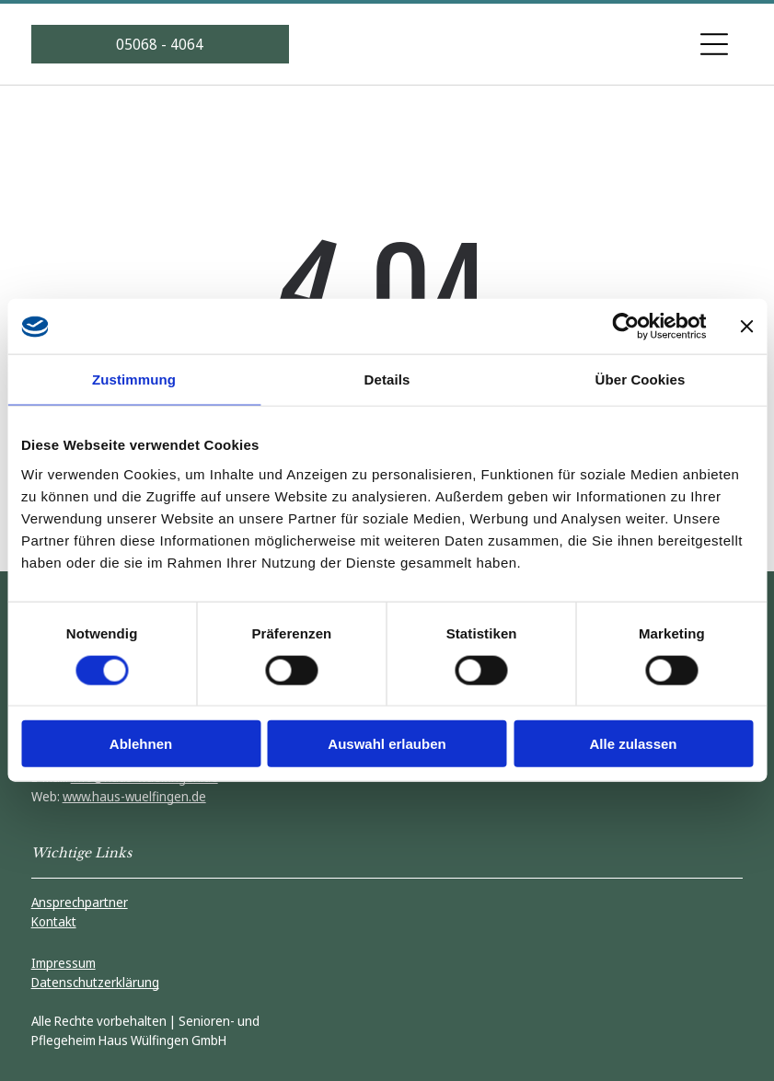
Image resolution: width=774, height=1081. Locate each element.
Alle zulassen (632, 744)
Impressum (63, 963)
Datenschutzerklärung (95, 982)
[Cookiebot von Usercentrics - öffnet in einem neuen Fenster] (625, 326)
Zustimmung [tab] (134, 379)
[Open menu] (714, 44)
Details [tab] (387, 379)
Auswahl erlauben (386, 744)
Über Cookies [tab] (640, 379)
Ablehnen (141, 744)
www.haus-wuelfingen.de (134, 796)
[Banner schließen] (746, 326)
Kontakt (53, 921)
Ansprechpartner (79, 902)
